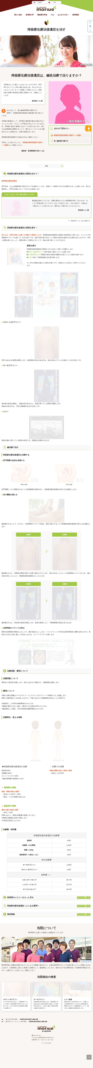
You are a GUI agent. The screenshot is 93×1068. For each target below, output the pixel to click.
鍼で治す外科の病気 (11, 1019)
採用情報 (75, 15)
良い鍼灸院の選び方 (61, 141)
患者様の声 (30, 15)
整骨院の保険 (10, 788)
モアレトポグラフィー (35, 252)
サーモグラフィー (34, 255)
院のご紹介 (18, 15)
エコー (30, 257)
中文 (54, 2)
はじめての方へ (63, 15)
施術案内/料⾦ (42, 15)
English (40, 2)
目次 (54, 166)
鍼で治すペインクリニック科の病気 (16, 1021)
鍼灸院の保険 (10, 806)
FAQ (52, 15)
